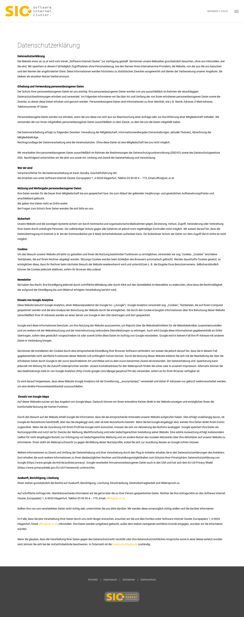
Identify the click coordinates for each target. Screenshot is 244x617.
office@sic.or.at (115, 498)
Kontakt (93, 579)
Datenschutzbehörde (124, 544)
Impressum (110, 579)
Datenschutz (148, 579)
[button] (236, 11)
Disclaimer (129, 579)
